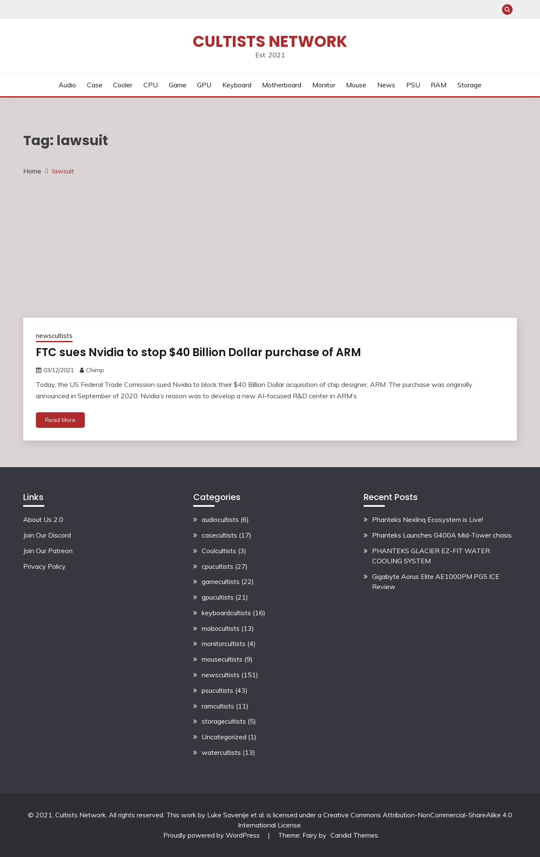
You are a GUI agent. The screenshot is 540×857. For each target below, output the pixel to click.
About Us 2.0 (43, 519)
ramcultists (218, 706)
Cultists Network (270, 41)
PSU (413, 85)
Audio (67, 85)
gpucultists (218, 597)
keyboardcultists (226, 612)
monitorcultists (224, 643)
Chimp (95, 370)
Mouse (356, 85)
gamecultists (221, 581)
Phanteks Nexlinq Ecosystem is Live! (427, 519)
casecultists (219, 535)
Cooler (122, 85)
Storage (469, 85)
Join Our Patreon (48, 550)
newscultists (54, 336)
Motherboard (281, 85)
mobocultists (221, 628)
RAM (438, 85)
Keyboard (236, 85)
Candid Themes (354, 835)
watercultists (221, 752)
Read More (60, 420)
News (386, 85)
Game (177, 85)
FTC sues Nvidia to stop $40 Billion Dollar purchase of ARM (198, 352)
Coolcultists (219, 550)
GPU (204, 85)
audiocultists (220, 519)
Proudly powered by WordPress (212, 835)
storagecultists (224, 721)
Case (95, 85)
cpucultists (217, 566)
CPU (150, 85)
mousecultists (222, 659)
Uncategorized (224, 737)
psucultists (217, 690)
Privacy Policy (44, 566)
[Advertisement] (270, 246)
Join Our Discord (47, 535)
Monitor (323, 85)
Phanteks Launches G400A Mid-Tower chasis (442, 535)
